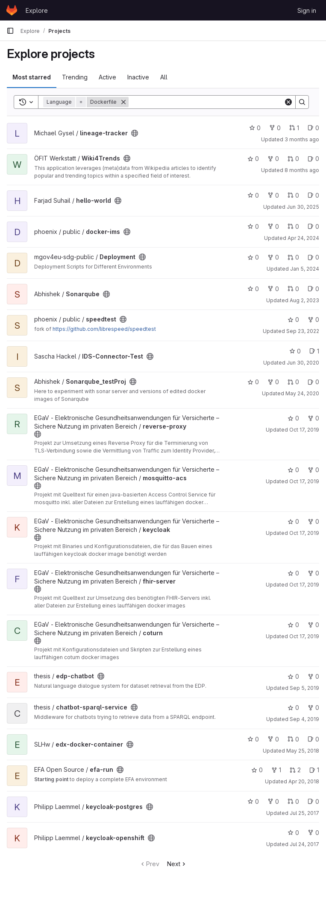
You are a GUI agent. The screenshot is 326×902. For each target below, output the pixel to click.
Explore (37, 10)
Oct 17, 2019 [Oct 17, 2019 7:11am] (304, 533)
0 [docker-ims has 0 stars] (253, 226)
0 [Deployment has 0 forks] (273, 257)
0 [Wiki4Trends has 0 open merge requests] (293, 158)
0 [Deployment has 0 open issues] (313, 257)
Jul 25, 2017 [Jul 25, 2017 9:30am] (304, 813)
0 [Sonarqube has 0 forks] (273, 288)
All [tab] (163, 77)
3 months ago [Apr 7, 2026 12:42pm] (302, 139)
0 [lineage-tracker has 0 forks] (275, 127)
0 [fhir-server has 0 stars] (293, 573)
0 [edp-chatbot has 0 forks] (313, 676)
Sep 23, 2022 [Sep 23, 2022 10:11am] (302, 331)
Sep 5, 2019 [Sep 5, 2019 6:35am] (304, 688)
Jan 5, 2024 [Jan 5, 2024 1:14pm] (304, 269)
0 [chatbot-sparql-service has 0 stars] (293, 707)
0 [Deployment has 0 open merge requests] (293, 257)
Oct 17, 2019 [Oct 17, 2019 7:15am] (304, 429)
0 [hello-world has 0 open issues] (313, 195)
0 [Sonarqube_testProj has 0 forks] (273, 381)
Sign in (306, 10)
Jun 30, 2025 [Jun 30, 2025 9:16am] (303, 207)
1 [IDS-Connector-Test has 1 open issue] (314, 351)
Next (177, 863)
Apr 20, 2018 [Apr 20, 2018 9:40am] (303, 781)
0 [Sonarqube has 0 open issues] (313, 288)
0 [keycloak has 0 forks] (313, 521)
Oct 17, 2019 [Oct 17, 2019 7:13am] (304, 481)
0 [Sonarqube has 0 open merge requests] (293, 288)
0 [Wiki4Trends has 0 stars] (253, 158)
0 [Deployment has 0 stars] (253, 257)
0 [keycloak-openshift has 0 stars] (293, 832)
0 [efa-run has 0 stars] (257, 770)
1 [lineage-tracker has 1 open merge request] (294, 127)
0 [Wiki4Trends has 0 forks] (273, 158)
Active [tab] (107, 77)
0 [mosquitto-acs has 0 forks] (313, 469)
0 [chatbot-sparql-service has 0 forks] (313, 707)
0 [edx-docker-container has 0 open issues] (313, 739)
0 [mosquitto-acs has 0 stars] (293, 469)
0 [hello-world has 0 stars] (253, 195)
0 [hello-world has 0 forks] (273, 195)
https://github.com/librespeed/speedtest (104, 329)
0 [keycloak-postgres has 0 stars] (253, 801)
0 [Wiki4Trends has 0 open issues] (313, 158)
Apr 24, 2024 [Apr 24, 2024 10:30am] (303, 238)
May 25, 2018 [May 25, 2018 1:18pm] (302, 750)
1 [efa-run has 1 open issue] (314, 770)
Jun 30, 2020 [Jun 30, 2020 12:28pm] (303, 362)
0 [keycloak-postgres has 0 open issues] (313, 801)
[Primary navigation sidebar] (10, 31)
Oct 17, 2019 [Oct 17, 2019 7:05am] (304, 636)
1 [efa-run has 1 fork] (276, 770)
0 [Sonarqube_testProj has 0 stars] (253, 381)
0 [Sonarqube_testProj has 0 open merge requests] (293, 381)
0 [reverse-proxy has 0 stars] (293, 418)
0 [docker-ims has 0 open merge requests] (293, 226)
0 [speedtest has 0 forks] (313, 319)
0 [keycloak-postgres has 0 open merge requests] (293, 801)
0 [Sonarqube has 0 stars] (253, 288)
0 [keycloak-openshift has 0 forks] (313, 832)
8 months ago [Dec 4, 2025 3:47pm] (302, 170)
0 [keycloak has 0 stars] (293, 521)
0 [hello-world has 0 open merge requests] (293, 195)
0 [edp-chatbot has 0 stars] (293, 676)
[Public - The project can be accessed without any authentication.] (134, 133)
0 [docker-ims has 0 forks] (273, 226)
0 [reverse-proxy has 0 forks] (313, 418)
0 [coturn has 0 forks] (313, 624)
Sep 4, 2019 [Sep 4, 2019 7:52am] (304, 719)
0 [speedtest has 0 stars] (293, 319)
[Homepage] (12, 10)
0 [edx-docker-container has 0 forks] (273, 739)
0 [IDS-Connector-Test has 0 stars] (295, 351)
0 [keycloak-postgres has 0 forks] (273, 801)
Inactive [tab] (138, 77)
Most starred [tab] (31, 77)
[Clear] (288, 102)
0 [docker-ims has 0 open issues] (313, 226)
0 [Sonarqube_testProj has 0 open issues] (313, 381)
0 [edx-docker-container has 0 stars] (253, 739)
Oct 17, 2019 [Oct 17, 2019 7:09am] (304, 584)
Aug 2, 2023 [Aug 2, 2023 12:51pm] (304, 300)
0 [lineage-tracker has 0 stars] (255, 127)
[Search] (206, 102)
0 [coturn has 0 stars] (293, 624)
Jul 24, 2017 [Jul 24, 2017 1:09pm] (304, 844)
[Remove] (123, 102)
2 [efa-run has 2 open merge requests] (295, 770)
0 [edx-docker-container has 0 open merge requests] (293, 739)
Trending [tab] (75, 77)
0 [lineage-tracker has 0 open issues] (313, 127)
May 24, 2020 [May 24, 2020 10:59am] (302, 393)
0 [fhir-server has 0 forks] (313, 573)
